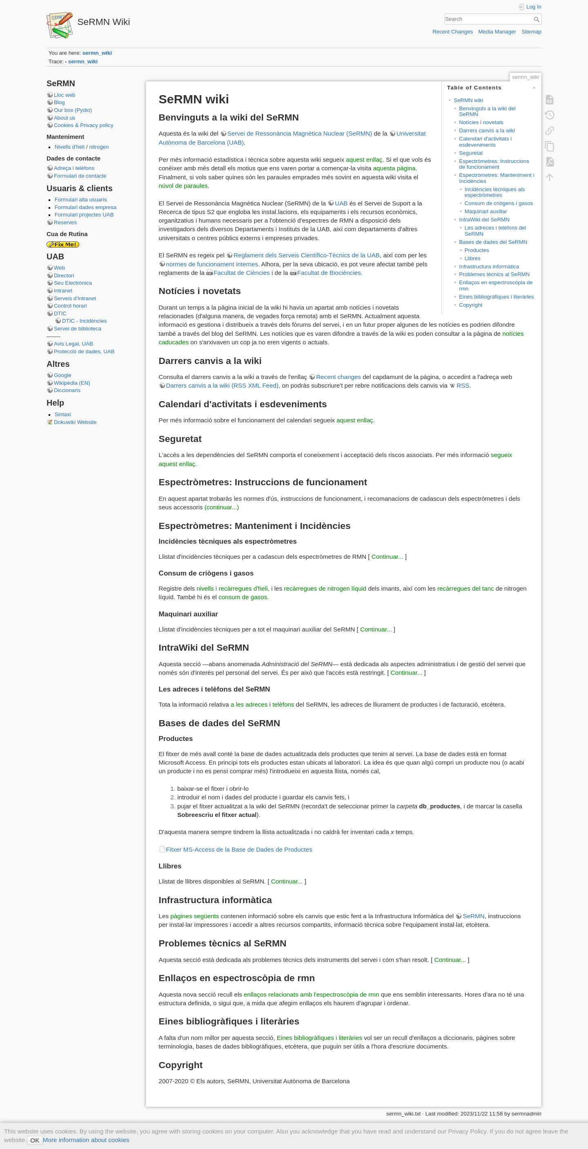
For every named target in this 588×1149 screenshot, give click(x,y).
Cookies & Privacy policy (84, 125)
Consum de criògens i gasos (499, 203)
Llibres (473, 258)
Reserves (65, 222)
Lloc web (64, 95)
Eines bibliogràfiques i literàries (496, 297)
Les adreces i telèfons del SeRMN (495, 231)
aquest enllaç (364, 159)
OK (34, 1140)
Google (62, 375)
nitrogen (98, 147)
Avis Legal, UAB (73, 344)
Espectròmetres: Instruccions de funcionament (494, 164)
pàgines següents (194, 916)
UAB (341, 203)
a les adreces (249, 704)
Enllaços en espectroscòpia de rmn (495, 285)
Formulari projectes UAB (84, 215)
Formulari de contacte (80, 176)
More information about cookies (86, 1139)
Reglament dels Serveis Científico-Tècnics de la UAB (307, 255)
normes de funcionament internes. (213, 264)
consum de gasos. (243, 596)
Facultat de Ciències (242, 272)
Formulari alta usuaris (81, 199)
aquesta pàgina (394, 168)
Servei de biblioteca (77, 329)
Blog (59, 102)
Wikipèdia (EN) (72, 383)
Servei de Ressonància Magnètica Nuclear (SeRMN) (299, 133)
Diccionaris (67, 390)
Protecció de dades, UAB (84, 351)
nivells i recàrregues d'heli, (232, 588)
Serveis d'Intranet (75, 298)
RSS (463, 385)
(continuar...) (222, 507)
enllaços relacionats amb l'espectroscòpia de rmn (311, 994)
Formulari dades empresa (86, 207)
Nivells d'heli (70, 147)
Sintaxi (63, 414)
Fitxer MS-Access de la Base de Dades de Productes (239, 849)
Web (59, 268)
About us (65, 118)
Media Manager (497, 32)
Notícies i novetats (481, 122)
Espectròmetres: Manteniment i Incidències (496, 178)
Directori (64, 275)
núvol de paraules (183, 185)
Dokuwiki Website (75, 422)
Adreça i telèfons (74, 168)
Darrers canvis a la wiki (487, 130)
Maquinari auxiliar (486, 211)
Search (537, 19)
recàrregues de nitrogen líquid (325, 588)
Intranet (63, 291)
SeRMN (473, 916)
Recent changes (338, 376)
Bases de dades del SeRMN (493, 242)
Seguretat (471, 153)
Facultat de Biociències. (330, 272)
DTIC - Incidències (84, 321)
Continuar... (387, 556)
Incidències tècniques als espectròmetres (495, 192)
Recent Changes (452, 32)
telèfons (283, 704)
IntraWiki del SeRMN (484, 219)
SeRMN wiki (468, 100)
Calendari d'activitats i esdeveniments (485, 142)
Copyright (470, 305)
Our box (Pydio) (73, 110)
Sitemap (531, 32)
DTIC (60, 313)
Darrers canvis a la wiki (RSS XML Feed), (223, 385)
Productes (477, 250)
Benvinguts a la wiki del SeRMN (487, 111)
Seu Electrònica (73, 283)
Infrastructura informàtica (489, 266)
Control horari (70, 306)
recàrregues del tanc (465, 588)
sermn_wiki (97, 53)
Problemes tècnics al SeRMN (494, 274)
